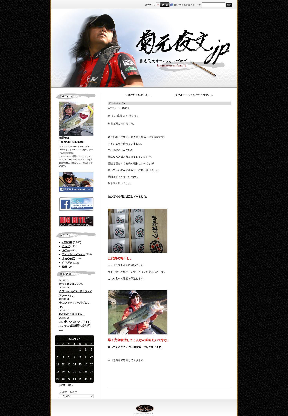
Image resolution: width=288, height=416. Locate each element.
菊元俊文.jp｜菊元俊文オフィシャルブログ (144, 48)
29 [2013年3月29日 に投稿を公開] (80, 379)
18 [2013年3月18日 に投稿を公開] (57, 371)
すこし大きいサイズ (162, 4)
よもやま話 (68, 258)
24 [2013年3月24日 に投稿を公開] (91, 371)
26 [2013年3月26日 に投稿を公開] (63, 379)
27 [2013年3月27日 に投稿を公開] (69, 379)
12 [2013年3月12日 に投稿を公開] (63, 364)
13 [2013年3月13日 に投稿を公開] (69, 364)
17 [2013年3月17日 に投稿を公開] (91, 364)
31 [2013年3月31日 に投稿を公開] (91, 379)
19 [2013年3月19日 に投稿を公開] (63, 371)
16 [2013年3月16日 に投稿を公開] (85, 364)
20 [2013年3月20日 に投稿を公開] (69, 371)
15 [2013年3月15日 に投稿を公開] (80, 364)
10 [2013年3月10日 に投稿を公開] (91, 356)
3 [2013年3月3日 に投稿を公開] (91, 349)
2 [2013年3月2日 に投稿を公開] (86, 349)
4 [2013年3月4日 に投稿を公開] (57, 356)
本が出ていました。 (139, 95)
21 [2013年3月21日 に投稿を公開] (74, 371)
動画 (64, 266)
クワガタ (67, 262)
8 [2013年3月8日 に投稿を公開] (80, 356)
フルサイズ (167, 4)
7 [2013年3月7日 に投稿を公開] (74, 356)
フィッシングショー (73, 254)
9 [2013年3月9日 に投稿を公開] (86, 356)
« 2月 (62, 384)
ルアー (66, 250)
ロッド (66, 246)
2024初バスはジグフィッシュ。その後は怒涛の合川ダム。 (74, 325)
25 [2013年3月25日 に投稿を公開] (57, 379)
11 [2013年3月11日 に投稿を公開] (57, 364)
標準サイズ (158, 4)
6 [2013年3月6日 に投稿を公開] (69, 356)
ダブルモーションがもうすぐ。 (193, 95)
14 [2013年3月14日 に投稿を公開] (74, 364)
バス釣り (67, 242)
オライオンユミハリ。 (72, 283)
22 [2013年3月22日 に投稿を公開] (80, 371)
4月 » (70, 384)
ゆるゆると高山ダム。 (72, 314)
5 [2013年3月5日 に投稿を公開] (63, 356)
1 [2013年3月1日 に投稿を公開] (80, 349)
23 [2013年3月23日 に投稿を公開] (85, 371)
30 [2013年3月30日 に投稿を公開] (85, 379)
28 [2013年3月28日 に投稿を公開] (74, 379)
